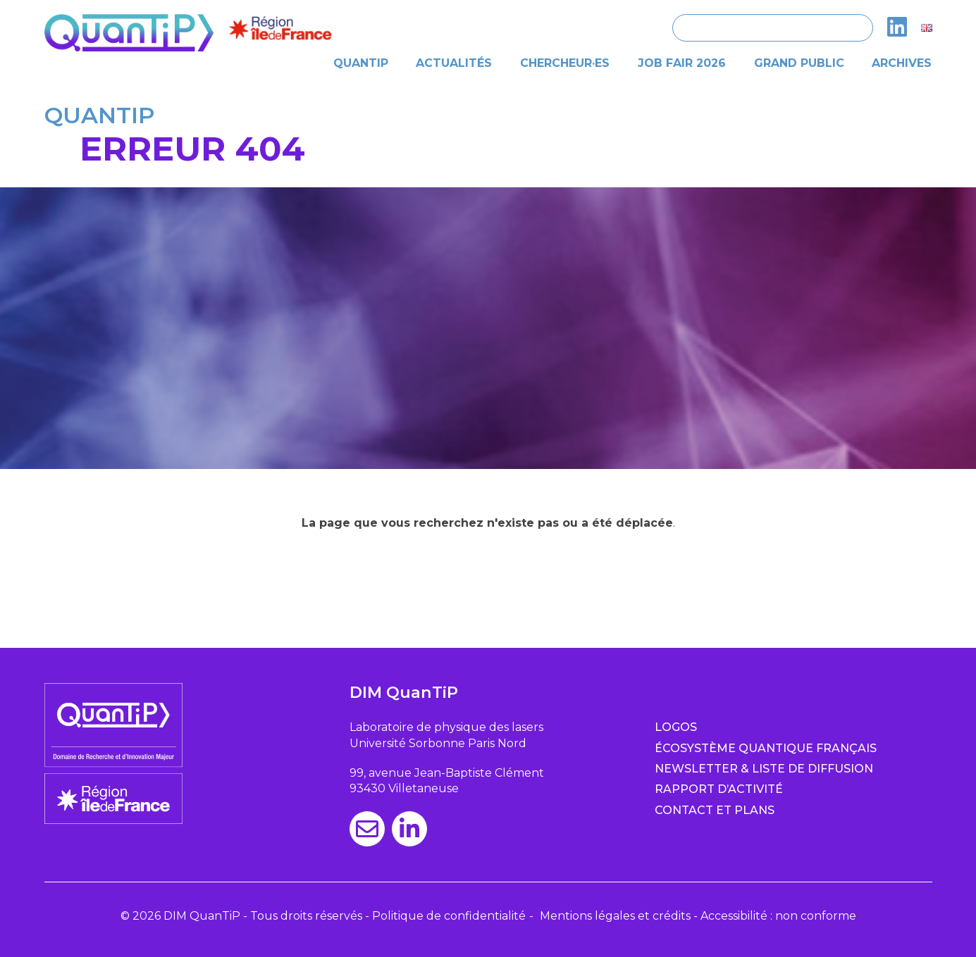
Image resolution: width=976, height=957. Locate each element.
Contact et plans (714, 810)
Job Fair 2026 (682, 63)
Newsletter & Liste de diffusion (764, 768)
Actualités (454, 63)
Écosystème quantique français (766, 748)
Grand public (799, 63)
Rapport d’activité (719, 789)
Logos (676, 727)
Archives (902, 63)
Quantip (360, 63)
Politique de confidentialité (449, 915)
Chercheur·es (565, 63)
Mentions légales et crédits (615, 915)
